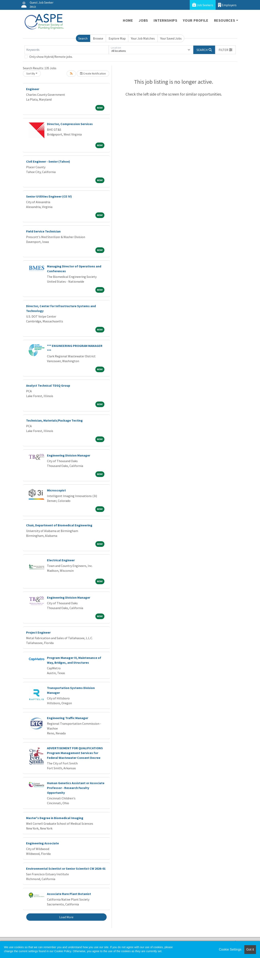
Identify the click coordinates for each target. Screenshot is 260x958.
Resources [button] (224, 20)
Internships (165, 20)
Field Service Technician (43, 231)
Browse (98, 38)
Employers (227, 4)
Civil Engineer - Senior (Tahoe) (48, 161)
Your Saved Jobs (171, 38)
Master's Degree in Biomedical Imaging (54, 818)
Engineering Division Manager (68, 455)
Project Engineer (38, 632)
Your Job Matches (143, 38)
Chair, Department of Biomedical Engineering (59, 525)
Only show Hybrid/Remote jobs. (51, 57)
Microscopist (56, 490)
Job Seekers (202, 4)
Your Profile (195, 20)
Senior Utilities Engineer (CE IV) (49, 196)
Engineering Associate (42, 843)
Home (128, 20)
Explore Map (117, 38)
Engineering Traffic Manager (67, 718)
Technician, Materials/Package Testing (54, 420)
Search (83, 38)
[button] (225, 49)
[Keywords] (66, 49)
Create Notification (93, 73)
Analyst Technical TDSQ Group (48, 385)
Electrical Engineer (61, 560)
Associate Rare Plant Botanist (69, 894)
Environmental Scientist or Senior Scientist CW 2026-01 (66, 868)
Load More (66, 917)
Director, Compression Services (70, 124)
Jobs (143, 20)
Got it (250, 949)
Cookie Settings (230, 949)
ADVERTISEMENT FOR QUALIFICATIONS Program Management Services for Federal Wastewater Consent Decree (75, 753)
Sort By (30, 73)
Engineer (32, 89)
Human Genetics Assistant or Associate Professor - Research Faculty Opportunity (75, 788)
